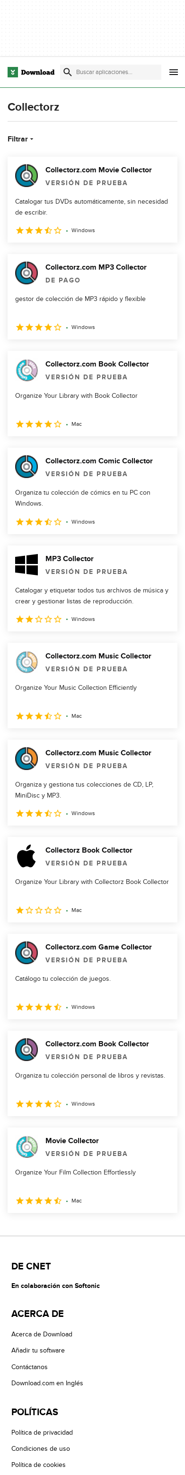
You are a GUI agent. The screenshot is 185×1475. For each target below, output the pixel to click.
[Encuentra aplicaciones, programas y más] (110, 72)
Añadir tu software (38, 1351)
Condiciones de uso (40, 1449)
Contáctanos (29, 1367)
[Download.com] (31, 72)
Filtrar (21, 139)
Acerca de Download (41, 1334)
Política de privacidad (42, 1432)
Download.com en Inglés (47, 1383)
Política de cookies (38, 1465)
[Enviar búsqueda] (67, 72)
